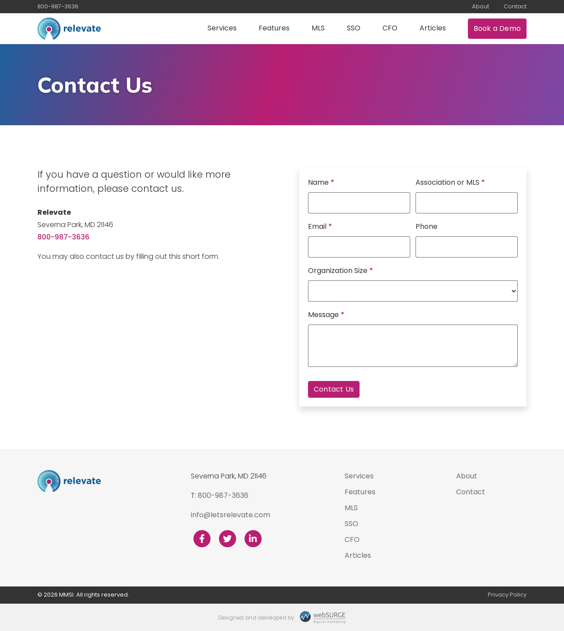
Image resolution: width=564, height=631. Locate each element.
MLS (318, 28)
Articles (432, 28)
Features (274, 28)
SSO (353, 28)
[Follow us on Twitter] (227, 539)
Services (222, 28)
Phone (427, 226)
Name (321, 182)
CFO (389, 28)
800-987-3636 (57, 6)
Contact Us (334, 389)
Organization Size (340, 270)
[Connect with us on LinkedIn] (253, 539)
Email (320, 226)
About (480, 6)
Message (326, 315)
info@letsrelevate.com (230, 515)
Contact (515, 6)
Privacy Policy (507, 594)
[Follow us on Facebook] (202, 539)
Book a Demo (497, 28)
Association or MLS (450, 182)
